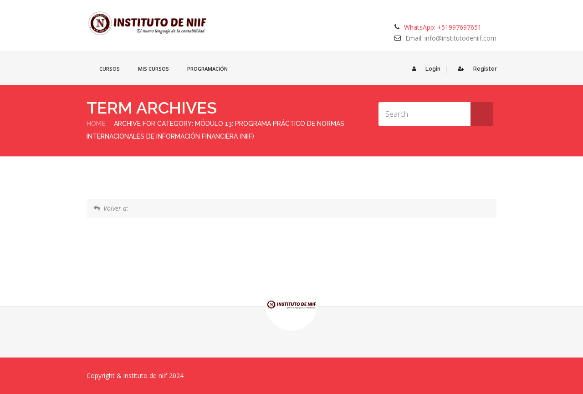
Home (96, 123)
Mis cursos (153, 68)
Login (424, 69)
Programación (207, 68)
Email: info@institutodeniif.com (450, 38)
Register (474, 69)
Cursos (109, 68)
